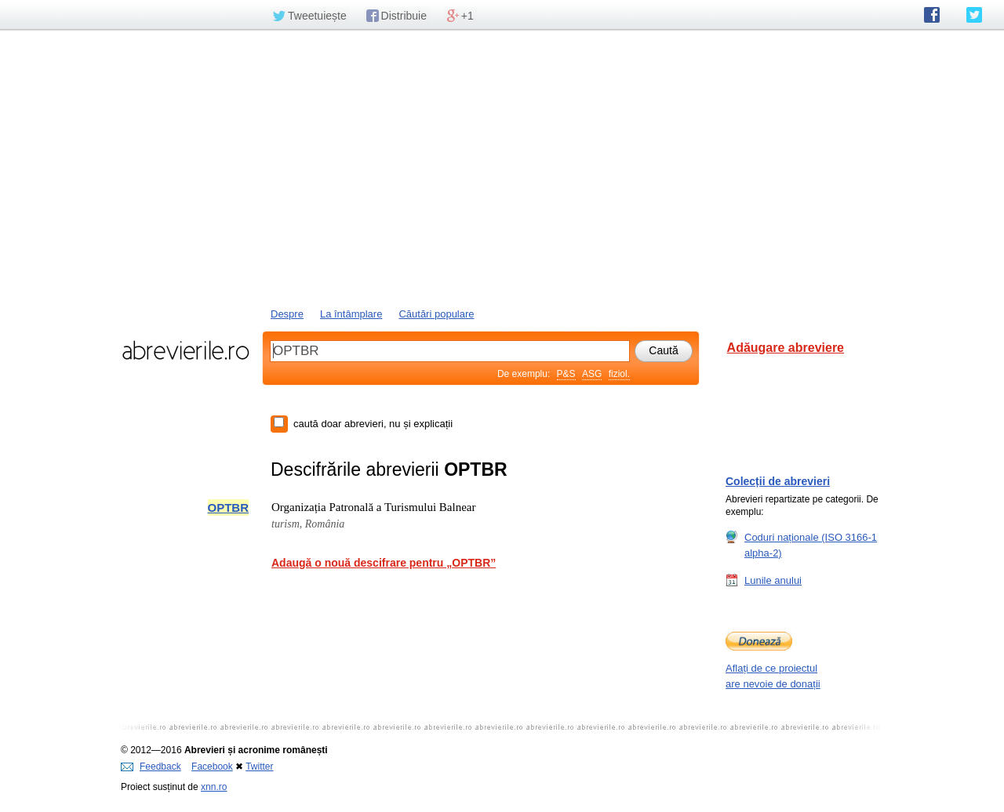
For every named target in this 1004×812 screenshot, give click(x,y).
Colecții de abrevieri (778, 481)
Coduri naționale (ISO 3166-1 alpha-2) (810, 545)
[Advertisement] (502, 167)
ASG (592, 373)
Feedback (151, 766)
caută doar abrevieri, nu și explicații (373, 424)
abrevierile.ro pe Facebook (932, 15)
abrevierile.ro (185, 350)
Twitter (259, 766)
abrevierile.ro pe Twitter (974, 15)
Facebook (212, 766)
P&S (566, 373)
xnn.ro (214, 786)
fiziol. (619, 373)
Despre (287, 314)
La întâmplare (351, 314)
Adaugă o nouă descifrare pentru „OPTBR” (383, 562)
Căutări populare (436, 314)
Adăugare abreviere (785, 347)
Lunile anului (773, 580)
